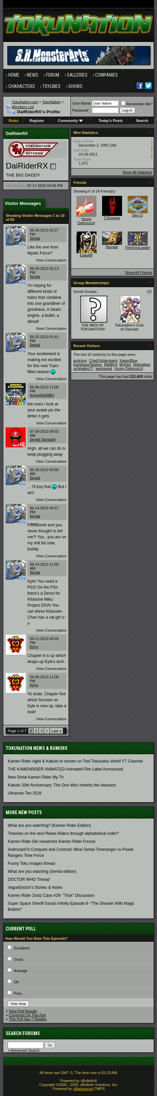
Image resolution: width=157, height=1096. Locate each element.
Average (21, 971)
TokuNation (51, 102)
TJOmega (112, 218)
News (32, 75)
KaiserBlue (128, 360)
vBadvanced (83, 1089)
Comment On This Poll (27, 1015)
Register (37, 121)
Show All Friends (138, 272)
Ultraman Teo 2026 (24, 793)
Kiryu (34, 647)
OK (16, 982)
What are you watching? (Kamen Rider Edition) (49, 825)
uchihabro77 (84, 368)
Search (142, 121)
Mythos (125, 364)
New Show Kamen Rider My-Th (36, 777)
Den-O (137, 215)
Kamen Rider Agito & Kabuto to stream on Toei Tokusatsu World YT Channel (75, 761)
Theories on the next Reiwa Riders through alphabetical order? (63, 833)
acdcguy (80, 360)
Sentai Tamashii (42, 439)
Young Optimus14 (86, 221)
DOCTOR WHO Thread (29, 879)
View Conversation (51, 260)
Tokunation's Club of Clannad (129, 327)
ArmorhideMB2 (42, 395)
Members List (23, 107)
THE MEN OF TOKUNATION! (92, 327)
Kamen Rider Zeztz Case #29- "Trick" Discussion (51, 895)
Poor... (19, 993)
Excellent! (22, 948)
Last (57, 731)
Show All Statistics (137, 172)
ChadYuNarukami (103, 360)
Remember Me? (137, 104)
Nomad (111, 247)
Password (80, 110)
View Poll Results (23, 1011)
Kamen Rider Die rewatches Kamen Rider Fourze (51, 841)
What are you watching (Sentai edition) (42, 871)
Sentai (35, 238)
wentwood (103, 368)
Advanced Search (25, 1050)
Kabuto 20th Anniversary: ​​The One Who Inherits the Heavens (62, 785)
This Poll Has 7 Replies (28, 1019)
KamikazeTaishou (88, 364)
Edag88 (86, 255)
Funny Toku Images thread (31, 863)
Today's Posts (110, 121)
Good (18, 959)
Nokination (141, 364)
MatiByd (110, 364)
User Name (81, 103)
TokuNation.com (25, 102)
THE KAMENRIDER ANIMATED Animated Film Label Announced (65, 769)
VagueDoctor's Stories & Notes (35, 887)
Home (13, 75)
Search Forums (23, 1033)
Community (70, 121)
